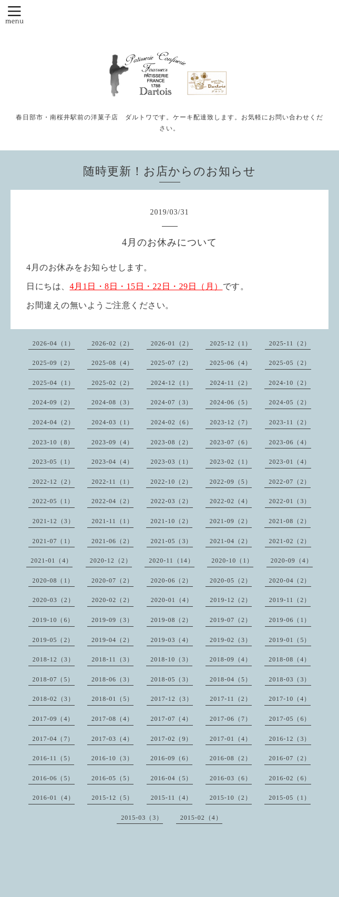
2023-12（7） (231, 422)
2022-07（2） (290, 481)
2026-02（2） (112, 343)
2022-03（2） (172, 501)
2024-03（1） (112, 422)
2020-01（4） (172, 600)
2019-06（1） (290, 620)
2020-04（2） (290, 580)
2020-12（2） (111, 560)
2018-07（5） (54, 679)
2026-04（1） (54, 343)
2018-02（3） (54, 698)
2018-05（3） (172, 679)
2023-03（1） (172, 461)
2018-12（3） (54, 659)
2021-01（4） (51, 560)
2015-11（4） (172, 797)
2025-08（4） (112, 362)
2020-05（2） (231, 580)
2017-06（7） (231, 718)
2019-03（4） (172, 640)
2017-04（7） (54, 738)
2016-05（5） (112, 778)
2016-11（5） (54, 758)
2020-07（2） (112, 580)
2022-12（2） (54, 481)
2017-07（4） (172, 718)
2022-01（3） (290, 501)
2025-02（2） (112, 382)
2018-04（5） (231, 679)
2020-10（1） (232, 560)
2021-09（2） (231, 521)
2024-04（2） (54, 422)
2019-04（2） (112, 640)
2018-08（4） (290, 659)
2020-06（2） (172, 580)
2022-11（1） (112, 481)
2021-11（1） (112, 521)
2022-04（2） (112, 501)
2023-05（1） (54, 461)
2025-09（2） (54, 362)
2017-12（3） (172, 698)
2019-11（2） (290, 600)
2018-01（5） (112, 698)
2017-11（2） (231, 698)
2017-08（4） (112, 718)
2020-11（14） (171, 560)
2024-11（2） (231, 382)
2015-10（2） (231, 797)
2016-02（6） (290, 778)
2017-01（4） (231, 738)
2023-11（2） (290, 422)
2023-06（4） (290, 442)
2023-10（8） (54, 442)
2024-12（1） (172, 382)
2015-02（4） (201, 817)
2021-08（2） (290, 521)
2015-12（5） (112, 797)
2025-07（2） (172, 362)
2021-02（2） (290, 541)
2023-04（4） (112, 461)
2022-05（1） (54, 501)
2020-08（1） (54, 580)
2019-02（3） (231, 640)
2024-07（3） (172, 402)
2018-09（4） (231, 659)
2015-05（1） (290, 797)
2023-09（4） (112, 442)
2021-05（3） (172, 541)
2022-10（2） (171, 481)
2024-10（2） (290, 382)
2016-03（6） (231, 778)
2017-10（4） (290, 698)
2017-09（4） (54, 718)
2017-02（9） (172, 738)
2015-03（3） (142, 817)
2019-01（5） (290, 640)
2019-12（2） (231, 600)
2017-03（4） (112, 738)
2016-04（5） (172, 778)
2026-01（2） (172, 343)
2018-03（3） (290, 679)
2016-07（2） (290, 758)
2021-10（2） (171, 521)
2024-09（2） (54, 402)
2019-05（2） (54, 640)
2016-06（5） (54, 778)
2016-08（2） (231, 758)
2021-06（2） (112, 541)
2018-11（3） (112, 659)
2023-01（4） (290, 461)
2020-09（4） (292, 560)
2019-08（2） (172, 620)
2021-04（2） (231, 541)
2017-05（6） (290, 718)
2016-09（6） (171, 758)
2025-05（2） (290, 362)
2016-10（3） (112, 758)
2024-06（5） (231, 402)
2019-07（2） (231, 620)
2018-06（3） (112, 679)
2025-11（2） (290, 343)
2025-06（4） (231, 362)
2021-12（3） (54, 521)
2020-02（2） (112, 600)
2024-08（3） (112, 402)
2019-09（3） (112, 620)
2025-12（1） (231, 343)
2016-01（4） (54, 797)
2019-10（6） (54, 620)
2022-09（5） (231, 481)
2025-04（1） (54, 382)
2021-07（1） (54, 541)
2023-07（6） (231, 442)
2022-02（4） (231, 501)
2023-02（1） (231, 461)
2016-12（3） (290, 738)
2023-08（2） (172, 442)
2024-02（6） (172, 422)
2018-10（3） (171, 659)
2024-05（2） (290, 402)
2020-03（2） (54, 600)
